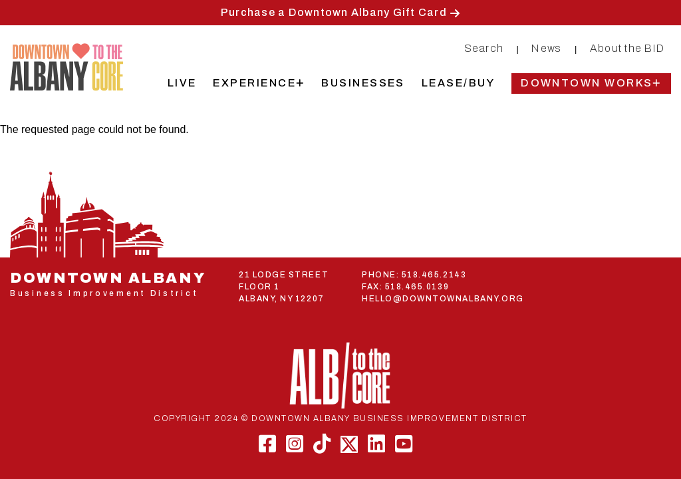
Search (484, 48)
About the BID (627, 48)
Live (182, 82)
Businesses (363, 82)
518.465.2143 (434, 274)
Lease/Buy (458, 82)
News (546, 48)
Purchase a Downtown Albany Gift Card (334, 12)
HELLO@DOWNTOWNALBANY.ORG (443, 298)
